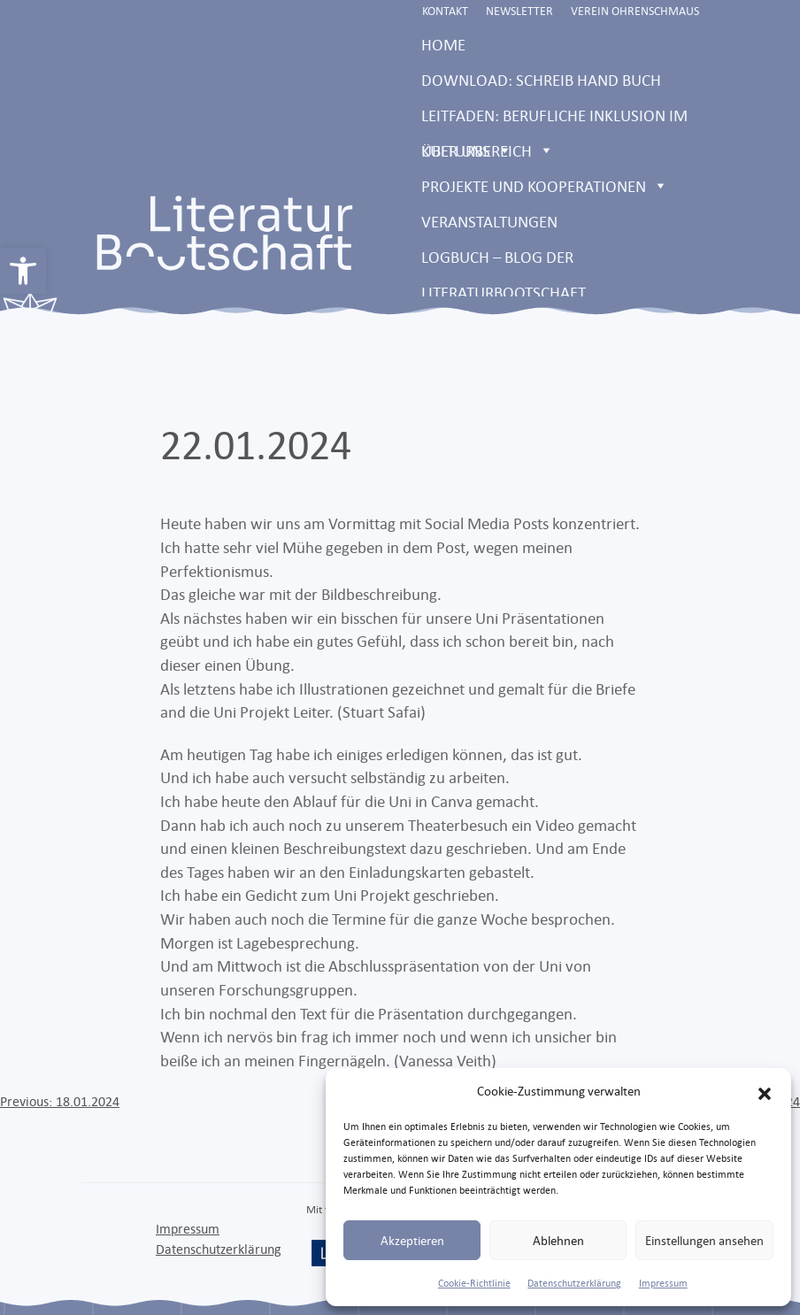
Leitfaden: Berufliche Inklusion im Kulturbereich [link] (554, 119)
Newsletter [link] (519, 11)
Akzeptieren (412, 1240)
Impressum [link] (663, 1283)
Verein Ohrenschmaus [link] (635, 11)
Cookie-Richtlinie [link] (474, 1283)
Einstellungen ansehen (704, 1240)
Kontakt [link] (445, 11)
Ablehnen (558, 1240)
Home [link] (443, 44)
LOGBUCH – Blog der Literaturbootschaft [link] (503, 260)
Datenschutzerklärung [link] (574, 1283)
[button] (764, 1091)
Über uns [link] (466, 150)
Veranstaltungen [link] (489, 221)
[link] (23, 271)
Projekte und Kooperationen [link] (544, 186)
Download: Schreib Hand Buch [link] (541, 79)
